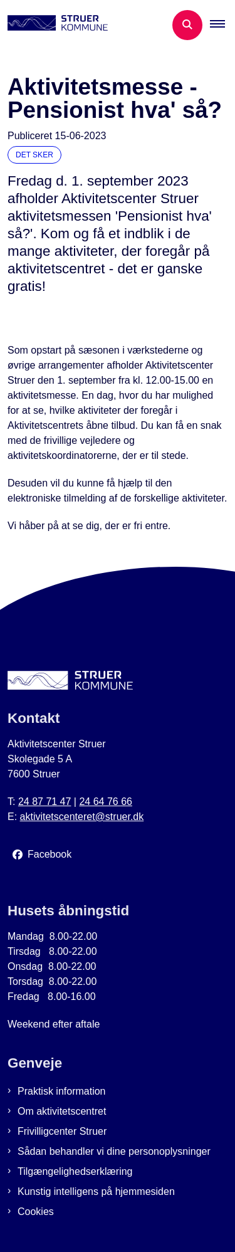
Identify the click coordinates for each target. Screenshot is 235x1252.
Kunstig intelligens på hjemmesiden (96, 1191)
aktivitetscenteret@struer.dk (82, 816)
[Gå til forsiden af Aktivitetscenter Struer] (54, 25)
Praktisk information (62, 1091)
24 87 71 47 (44, 801)
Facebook (49, 854)
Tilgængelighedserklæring (75, 1171)
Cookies (36, 1211)
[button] (222, 25)
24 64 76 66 (105, 801)
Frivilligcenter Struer (62, 1131)
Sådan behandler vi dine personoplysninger (114, 1151)
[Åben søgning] (187, 25)
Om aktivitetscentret (62, 1111)
